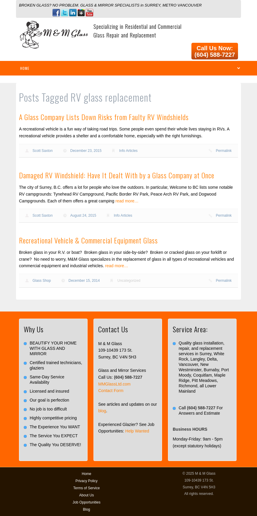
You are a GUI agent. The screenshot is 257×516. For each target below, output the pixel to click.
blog (102, 410)
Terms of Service (86, 488)
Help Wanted (137, 431)
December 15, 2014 (84, 281)
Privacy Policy (86, 481)
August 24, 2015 (83, 215)
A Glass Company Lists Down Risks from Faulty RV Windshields (104, 116)
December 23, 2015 (85, 151)
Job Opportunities (86, 502)
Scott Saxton (42, 151)
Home (86, 474)
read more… (127, 201)
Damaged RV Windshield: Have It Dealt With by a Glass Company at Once (116, 175)
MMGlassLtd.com (114, 384)
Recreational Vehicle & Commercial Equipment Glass (88, 240)
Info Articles (128, 151)
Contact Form (110, 390)
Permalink (223, 151)
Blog (86, 509)
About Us (86, 495)
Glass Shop (41, 281)
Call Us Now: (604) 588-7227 (214, 51)
